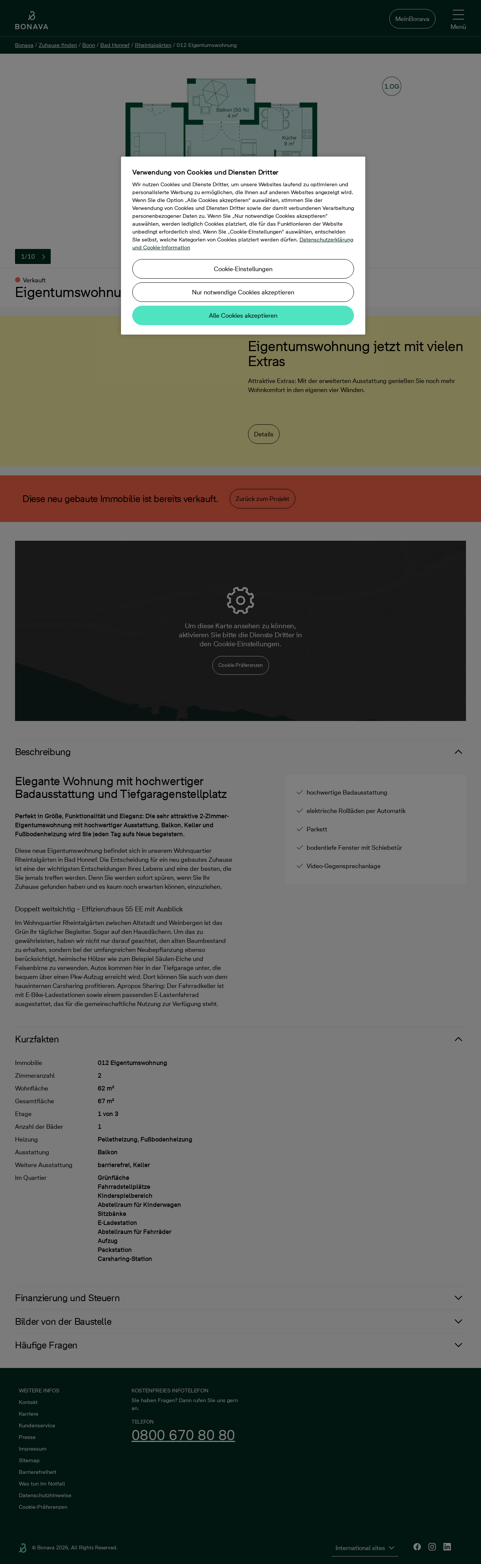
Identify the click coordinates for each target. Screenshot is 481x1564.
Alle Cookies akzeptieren (243, 315)
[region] (243, 246)
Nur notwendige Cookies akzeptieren (243, 292)
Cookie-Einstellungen (243, 269)
